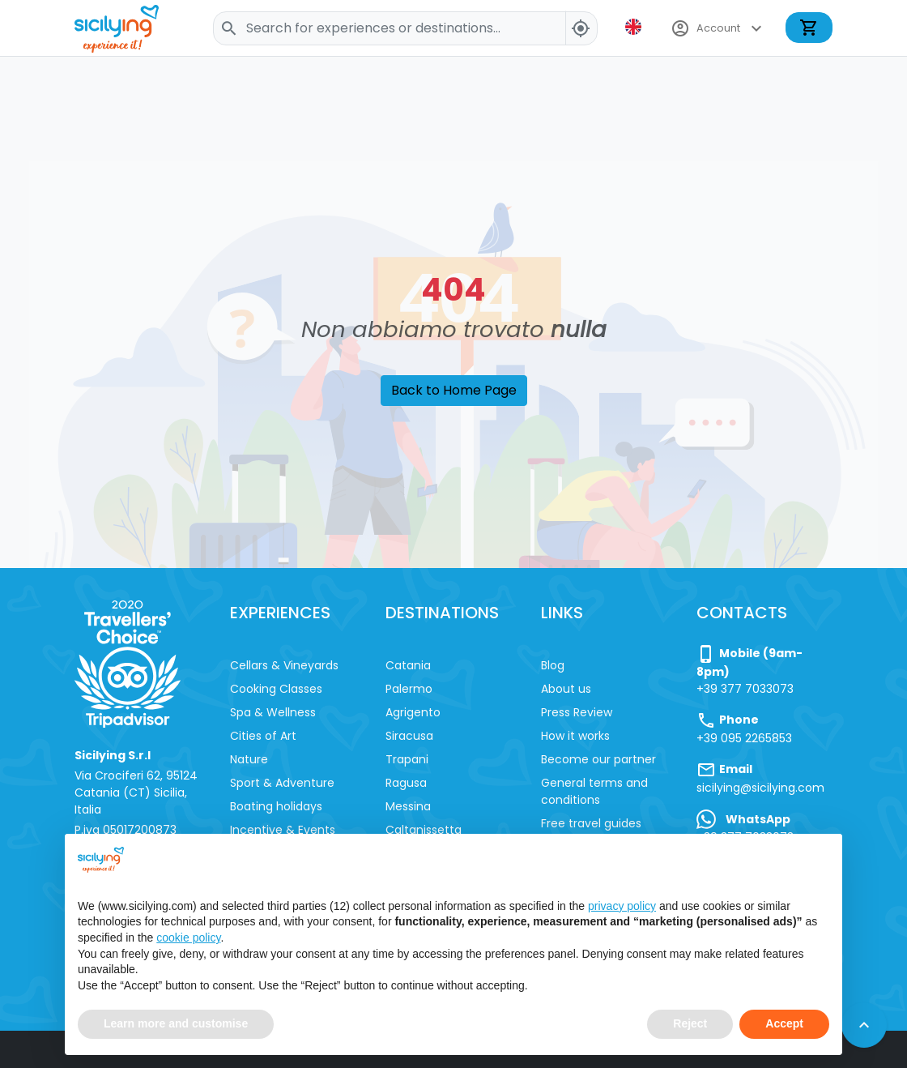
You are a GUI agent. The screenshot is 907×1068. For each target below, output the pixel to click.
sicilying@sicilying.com (760, 788)
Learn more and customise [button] (176, 1024)
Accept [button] (784, 1024)
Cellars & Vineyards (284, 665)
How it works (575, 736)
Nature (249, 759)
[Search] (405, 28)
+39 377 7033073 (745, 689)
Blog (552, 665)
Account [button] (718, 28)
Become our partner (598, 759)
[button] (635, 26)
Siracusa (409, 736)
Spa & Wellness (273, 712)
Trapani (406, 759)
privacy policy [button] (622, 905)
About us (566, 689)
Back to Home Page (454, 390)
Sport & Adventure (282, 783)
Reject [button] (690, 1024)
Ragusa (406, 783)
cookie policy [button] (188, 937)
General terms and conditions (594, 791)
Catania (408, 665)
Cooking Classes (276, 689)
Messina (408, 806)
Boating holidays (276, 806)
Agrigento (413, 712)
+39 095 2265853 (744, 738)
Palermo (408, 689)
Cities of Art (263, 736)
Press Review (576, 712)
